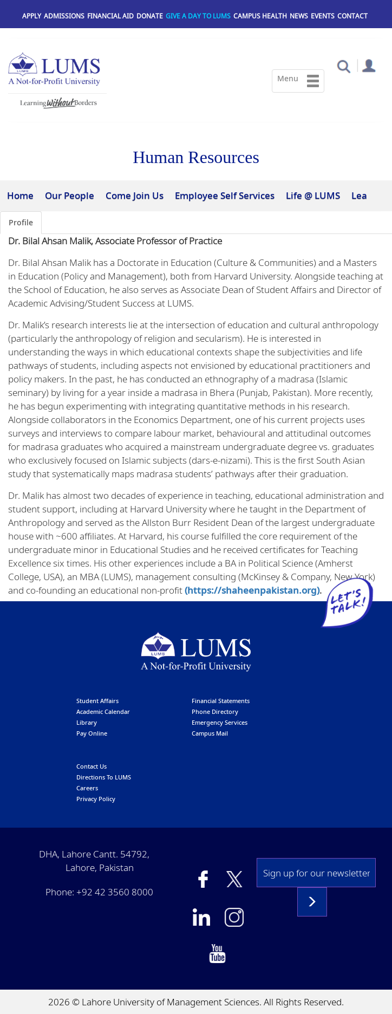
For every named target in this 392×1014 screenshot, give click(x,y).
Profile (21, 222)
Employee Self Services (225, 195)
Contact (352, 16)
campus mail (210, 733)
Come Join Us (135, 195)
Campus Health (260, 16)
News (299, 16)
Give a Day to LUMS (198, 16)
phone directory (215, 711)
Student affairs (97, 701)
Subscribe (312, 901)
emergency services (219, 722)
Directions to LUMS (103, 777)
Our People (69, 195)
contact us (91, 766)
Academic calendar (103, 711)
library (86, 722)
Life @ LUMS (313, 195)
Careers (87, 788)
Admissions (64, 16)
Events (323, 16)
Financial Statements (221, 701)
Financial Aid (110, 16)
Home (20, 195)
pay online (91, 733)
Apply (31, 16)
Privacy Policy (95, 799)
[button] (343, 65)
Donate (149, 16)
